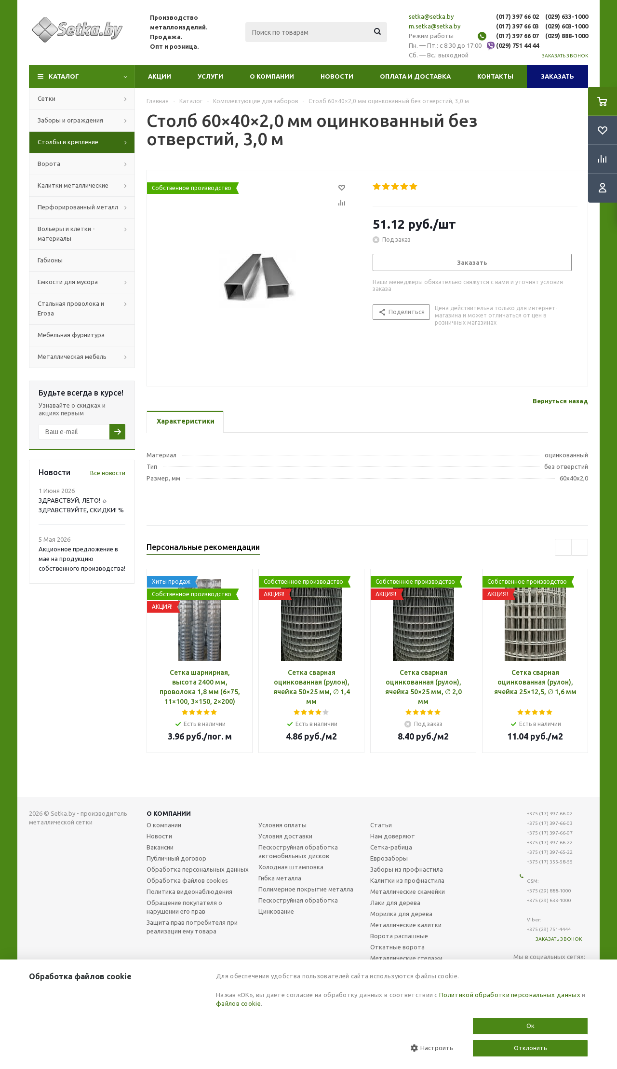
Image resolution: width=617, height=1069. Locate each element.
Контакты (495, 76)
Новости (337, 76)
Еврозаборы (389, 858)
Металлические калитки (406, 924)
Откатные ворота (397, 947)
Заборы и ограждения (70, 120)
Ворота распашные (399, 935)
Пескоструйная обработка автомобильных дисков (298, 851)
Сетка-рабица (391, 847)
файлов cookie (238, 1003)
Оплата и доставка (415, 76)
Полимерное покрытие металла (305, 889)
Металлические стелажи (406, 958)
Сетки (46, 98)
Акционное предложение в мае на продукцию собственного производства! (82, 559)
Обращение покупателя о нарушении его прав (184, 907)
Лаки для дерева (395, 902)
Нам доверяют (392, 836)
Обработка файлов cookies (187, 880)
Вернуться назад (560, 400)
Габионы (50, 260)
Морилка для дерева (401, 913)
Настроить (432, 1048)
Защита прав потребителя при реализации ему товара (192, 926)
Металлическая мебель (72, 356)
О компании (272, 76)
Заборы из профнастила (406, 869)
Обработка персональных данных (198, 869)
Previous (563, 547)
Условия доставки (285, 836)
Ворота (49, 163)
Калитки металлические (73, 185)
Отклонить (530, 1047)
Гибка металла (279, 878)
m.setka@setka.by (434, 26)
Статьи (381, 825)
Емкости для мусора (68, 281)
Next (580, 547)
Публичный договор (176, 858)
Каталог (64, 76)
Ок (530, 1025)
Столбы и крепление (68, 141)
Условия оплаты (282, 825)
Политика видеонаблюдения (189, 891)
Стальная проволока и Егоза (71, 308)
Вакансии (160, 847)
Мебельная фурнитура (71, 334)
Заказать (557, 76)
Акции (159, 76)
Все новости (107, 473)
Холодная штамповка (290, 866)
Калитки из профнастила (407, 880)
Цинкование (276, 911)
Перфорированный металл (78, 207)
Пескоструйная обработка (298, 900)
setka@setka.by (431, 16)
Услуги (210, 76)
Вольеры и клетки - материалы (66, 233)
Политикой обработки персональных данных (509, 994)
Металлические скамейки (407, 891)
